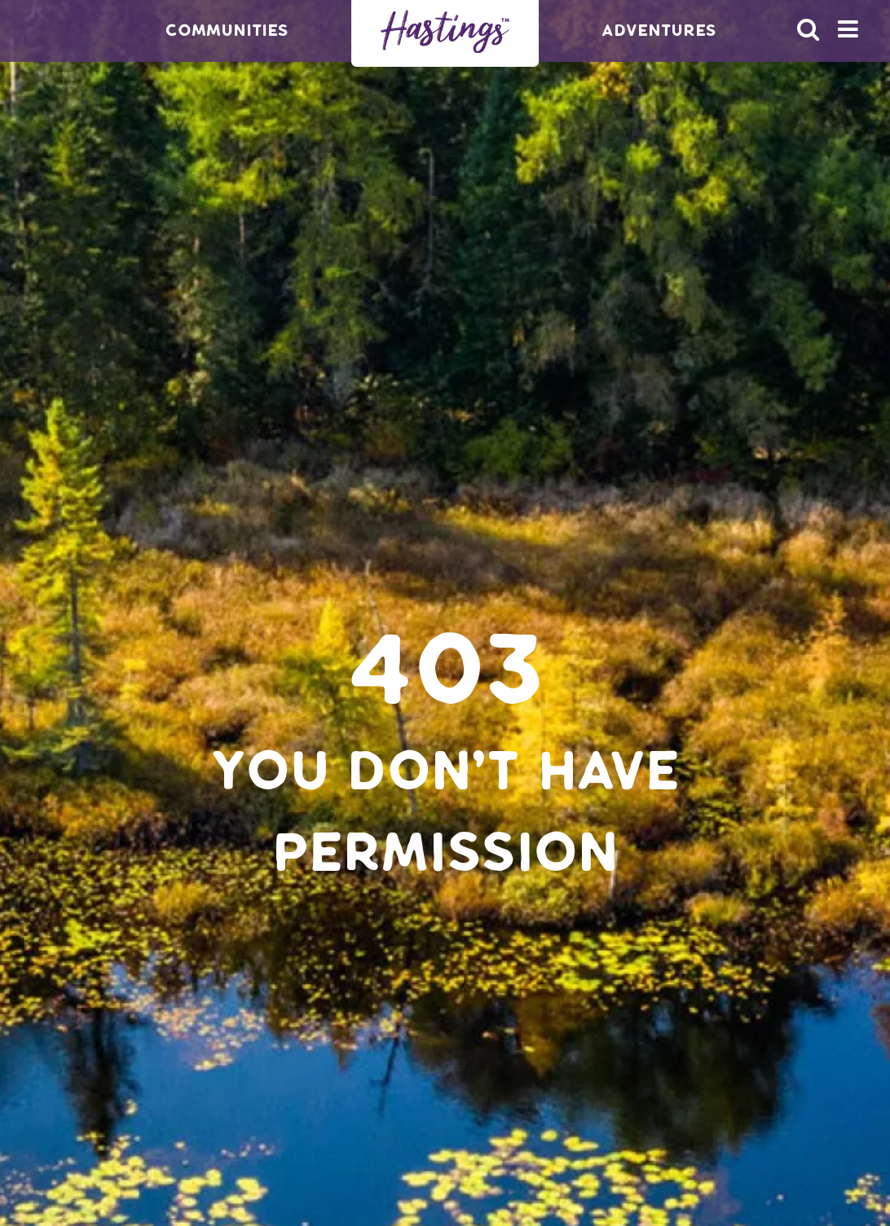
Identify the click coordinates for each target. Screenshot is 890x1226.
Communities (227, 30)
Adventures (658, 30)
